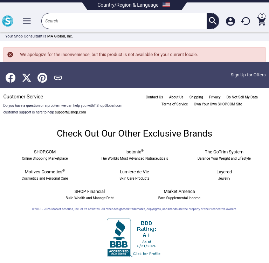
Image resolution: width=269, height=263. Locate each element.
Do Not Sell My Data (242, 97)
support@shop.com (70, 112)
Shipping (196, 97)
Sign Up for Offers (248, 74)
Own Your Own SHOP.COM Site (218, 104)
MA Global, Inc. (60, 36)
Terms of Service (174, 104)
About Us (176, 97)
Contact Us (154, 97)
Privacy (215, 97)
